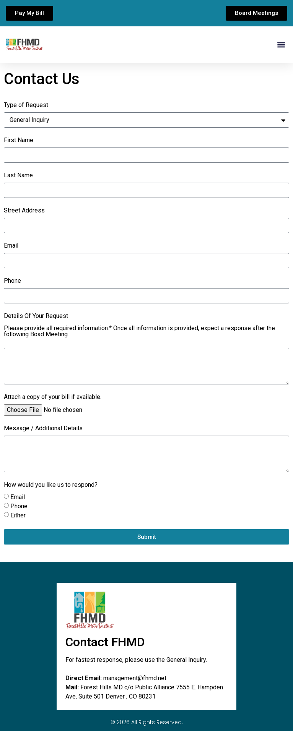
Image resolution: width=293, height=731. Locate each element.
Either (18, 515)
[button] (281, 45)
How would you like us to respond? (51, 485)
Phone (12, 281)
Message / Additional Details (43, 428)
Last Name (18, 175)
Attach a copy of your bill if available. (52, 397)
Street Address (24, 210)
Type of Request (26, 105)
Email (11, 246)
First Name (18, 140)
